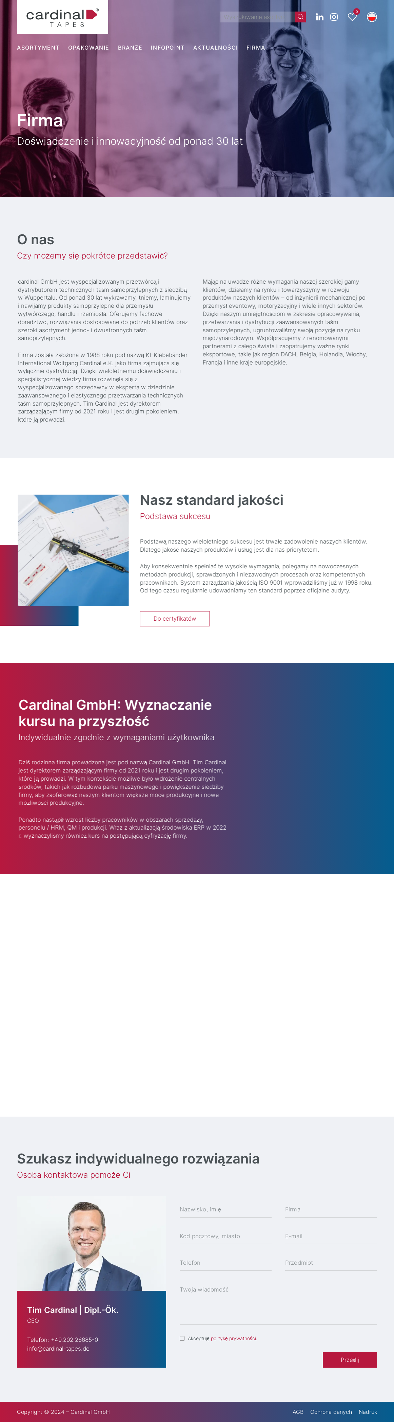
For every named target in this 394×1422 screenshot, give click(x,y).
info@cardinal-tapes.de (58, 1348)
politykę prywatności (233, 1338)
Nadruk (368, 1411)
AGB (298, 1411)
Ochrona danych (331, 1411)
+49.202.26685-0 (74, 1339)
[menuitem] (42, 47)
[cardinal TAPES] (62, 17)
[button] (372, 17)
